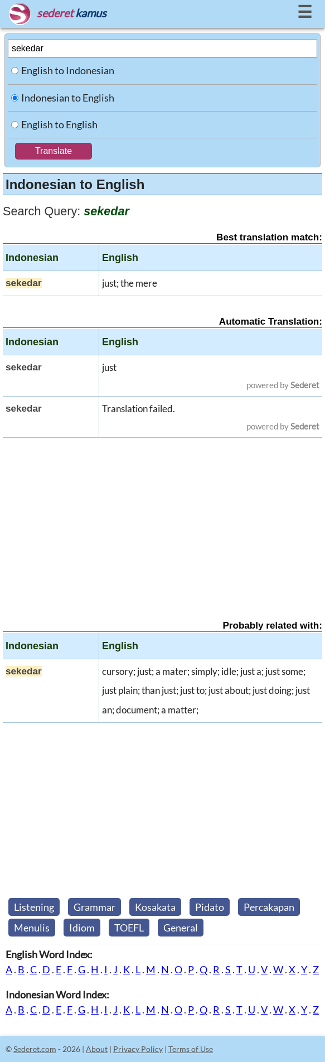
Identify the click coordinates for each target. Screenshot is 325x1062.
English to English (59, 124)
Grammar (94, 907)
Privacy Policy (138, 1049)
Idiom (82, 927)
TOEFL (129, 927)
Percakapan (269, 907)
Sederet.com (34, 1049)
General (180, 927)
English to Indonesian (67, 70)
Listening (34, 907)
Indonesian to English (67, 97)
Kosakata (155, 907)
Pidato (209, 907)
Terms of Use (190, 1049)
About (97, 1049)
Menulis (32, 927)
